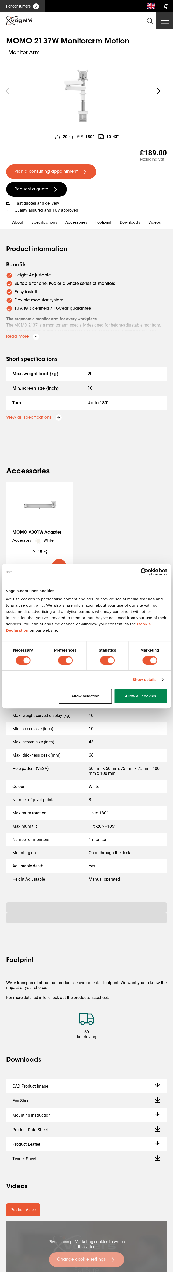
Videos (154, 223)
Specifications (44, 223)
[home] (19, 20)
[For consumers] (22, 6)
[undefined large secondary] (36, 189)
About (17, 223)
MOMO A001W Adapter (36, 532)
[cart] (165, 6)
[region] (83, 91)
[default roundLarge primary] (59, 566)
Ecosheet (99, 997)
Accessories (76, 223)
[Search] (151, 7)
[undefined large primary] (51, 171)
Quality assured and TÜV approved (46, 210)
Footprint (103, 223)
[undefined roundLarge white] (158, 91)
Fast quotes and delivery (37, 203)
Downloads (130, 223)
